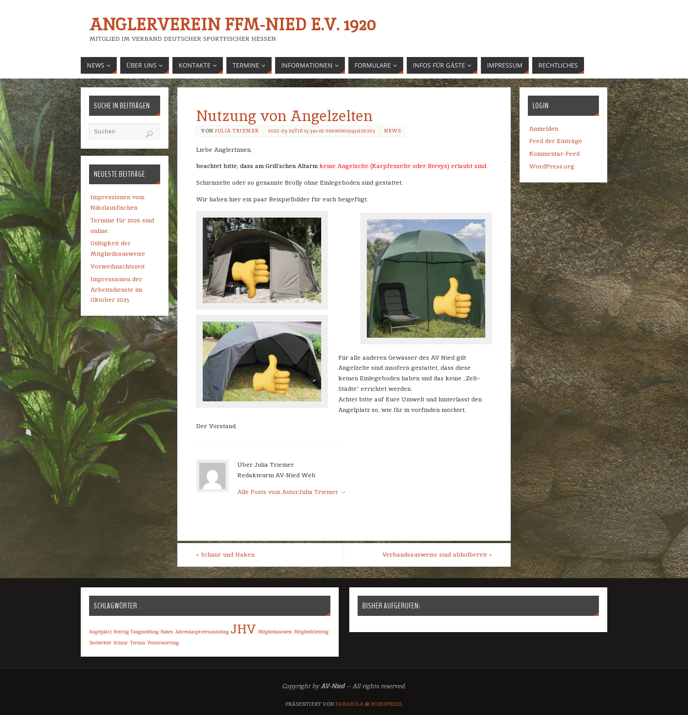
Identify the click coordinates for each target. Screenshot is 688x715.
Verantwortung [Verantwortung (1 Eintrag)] (163, 643)
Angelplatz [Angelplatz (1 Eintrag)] (100, 632)
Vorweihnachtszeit (117, 266)
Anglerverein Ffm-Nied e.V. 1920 (232, 25)
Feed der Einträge (555, 141)
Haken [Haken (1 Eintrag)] (167, 632)
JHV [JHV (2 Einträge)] (243, 628)
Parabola (349, 704)
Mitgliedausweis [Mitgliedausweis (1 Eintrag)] (275, 632)
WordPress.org (551, 166)
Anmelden (543, 128)
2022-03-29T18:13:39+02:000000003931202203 (321, 130)
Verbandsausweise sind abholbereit (437, 554)
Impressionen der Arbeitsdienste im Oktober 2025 (116, 289)
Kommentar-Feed (554, 153)
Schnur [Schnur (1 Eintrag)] (120, 643)
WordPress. (386, 704)
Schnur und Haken (225, 554)
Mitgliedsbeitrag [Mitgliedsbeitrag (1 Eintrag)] (311, 632)
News (392, 130)
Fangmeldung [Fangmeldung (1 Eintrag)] (145, 632)
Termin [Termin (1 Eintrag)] (137, 643)
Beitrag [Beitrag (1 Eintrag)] (121, 632)
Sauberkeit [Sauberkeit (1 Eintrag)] (100, 643)
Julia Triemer (237, 130)
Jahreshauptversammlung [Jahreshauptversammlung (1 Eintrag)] (202, 632)
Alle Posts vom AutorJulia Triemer (291, 492)
